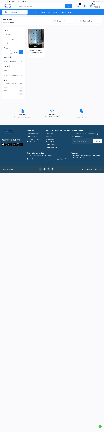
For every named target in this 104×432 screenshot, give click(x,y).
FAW (5, 71)
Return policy (50, 146)
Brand (42, 12)
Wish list (49, 138)
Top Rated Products (33, 143)
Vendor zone (64, 12)
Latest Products (32, 138)
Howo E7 (7, 66)
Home (34, 12)
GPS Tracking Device (11, 75)
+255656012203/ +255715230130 (14, 1)
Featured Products (33, 135)
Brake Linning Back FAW (36, 51)
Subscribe (97, 142)
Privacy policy (98, 171)
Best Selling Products (34, 140)
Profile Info (49, 135)
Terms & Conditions (85, 171)
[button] (7, 145)
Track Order (50, 140)
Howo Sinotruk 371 (10, 61)
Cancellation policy (52, 149)
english (97, 1)
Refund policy (50, 143)
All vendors (52, 12)
